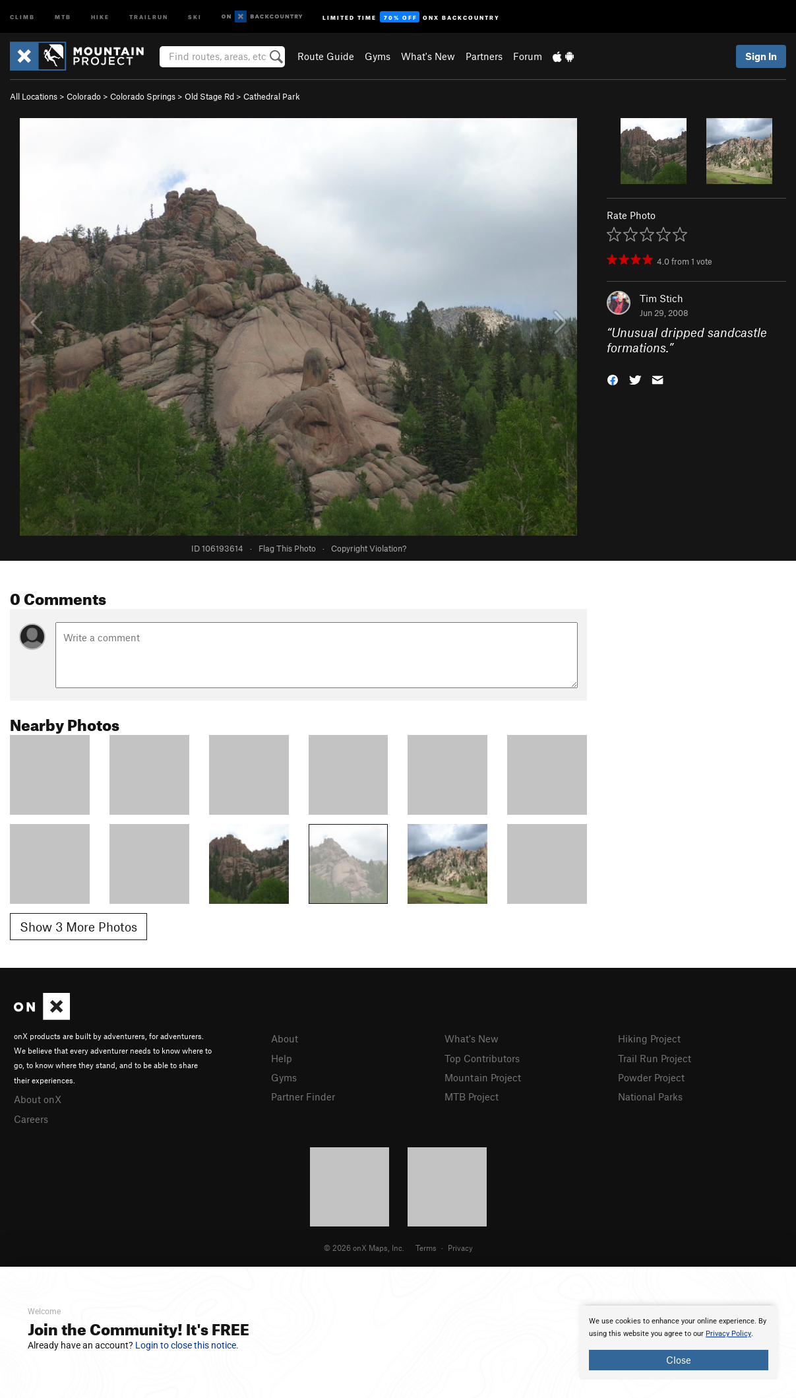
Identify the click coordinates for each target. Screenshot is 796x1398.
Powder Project (651, 1077)
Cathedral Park (271, 96)
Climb (22, 16)
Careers (31, 1119)
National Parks (650, 1096)
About (284, 1038)
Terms (426, 1247)
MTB (63, 16)
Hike (100, 16)
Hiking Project (649, 1038)
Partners (484, 56)
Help (281, 1058)
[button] (613, 378)
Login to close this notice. (187, 1345)
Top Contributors (482, 1058)
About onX (37, 1099)
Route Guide (325, 56)
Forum (527, 56)
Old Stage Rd (209, 96)
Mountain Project (482, 1077)
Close (678, 1360)
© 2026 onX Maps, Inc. (364, 1247)
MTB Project (471, 1096)
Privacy (460, 1247)
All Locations (33, 96)
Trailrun (148, 16)
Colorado (84, 96)
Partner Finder (303, 1096)
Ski (195, 16)
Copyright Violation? (368, 548)
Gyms (377, 56)
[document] (678, 1342)
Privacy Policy (728, 1333)
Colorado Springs (142, 96)
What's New (428, 56)
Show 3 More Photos (78, 926)
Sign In (761, 56)
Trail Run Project (654, 1058)
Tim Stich (661, 298)
